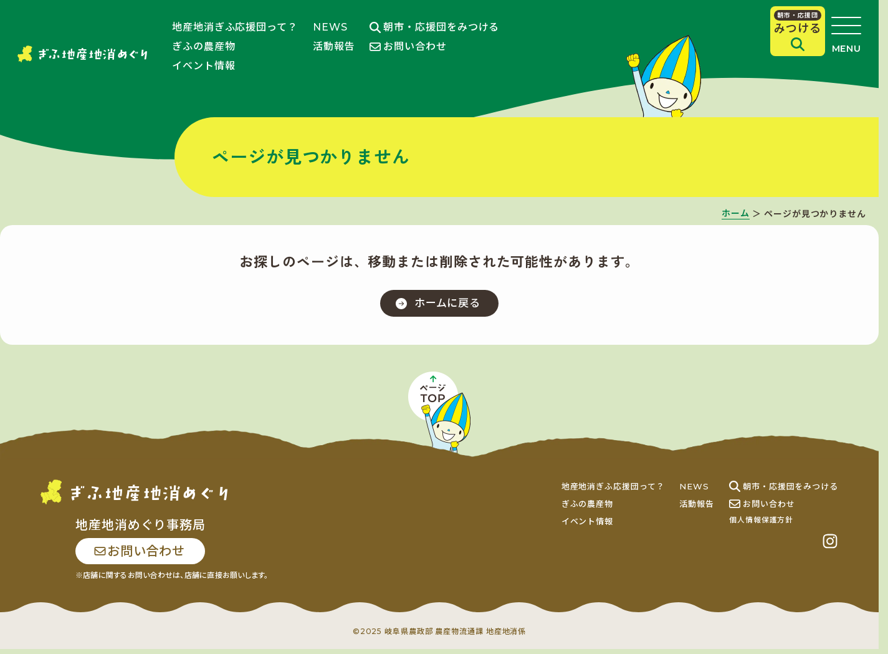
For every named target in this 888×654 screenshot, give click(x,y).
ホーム (736, 213)
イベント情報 (203, 66)
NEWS (330, 27)
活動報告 (334, 46)
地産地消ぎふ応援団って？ (235, 27)
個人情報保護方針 (761, 523)
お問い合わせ (408, 46)
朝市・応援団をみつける (434, 27)
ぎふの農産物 (203, 46)
